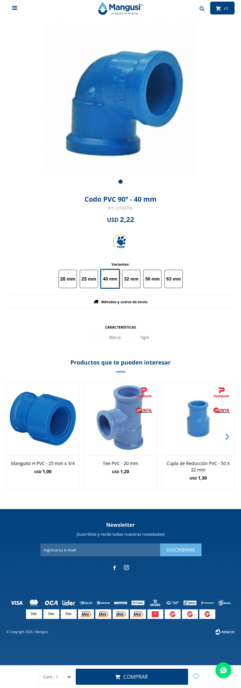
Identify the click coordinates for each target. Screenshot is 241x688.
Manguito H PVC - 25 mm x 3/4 (42, 463)
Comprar (135, 676)
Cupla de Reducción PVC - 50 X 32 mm (198, 466)
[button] (120, 182)
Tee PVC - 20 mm (120, 463)
